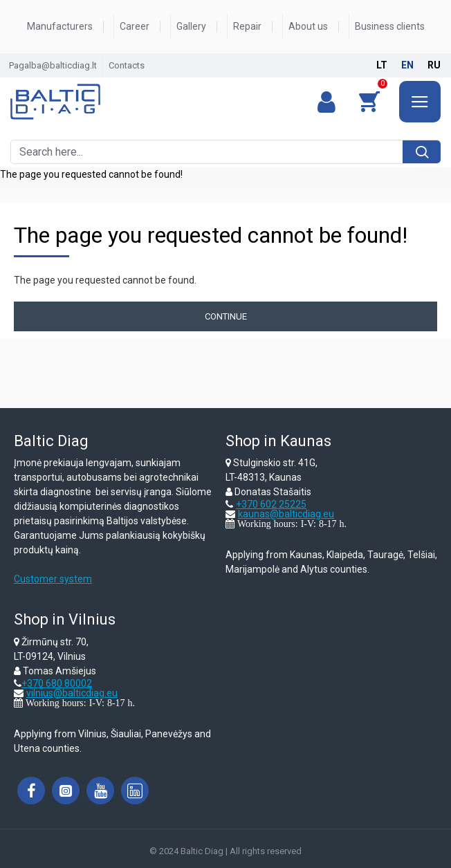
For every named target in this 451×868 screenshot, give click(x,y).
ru (434, 65)
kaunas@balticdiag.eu (286, 514)
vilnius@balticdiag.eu (72, 693)
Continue (226, 316)
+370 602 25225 (271, 504)
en (407, 65)
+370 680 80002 (56, 683)
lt (381, 65)
